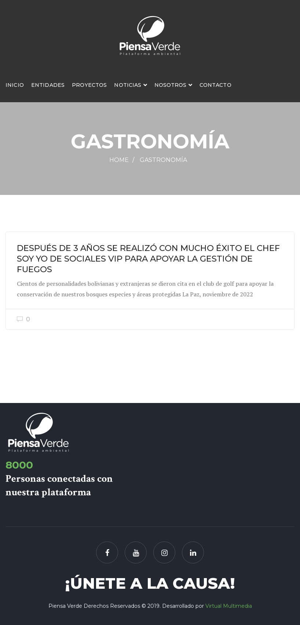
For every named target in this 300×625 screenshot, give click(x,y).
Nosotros (170, 85)
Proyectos (89, 85)
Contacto (215, 85)
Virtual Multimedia (228, 606)
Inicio (15, 85)
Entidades (48, 85)
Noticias (127, 85)
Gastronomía (163, 159)
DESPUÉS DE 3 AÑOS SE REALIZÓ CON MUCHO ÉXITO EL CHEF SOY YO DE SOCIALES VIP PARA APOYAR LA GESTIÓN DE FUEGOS (148, 258)
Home (119, 159)
